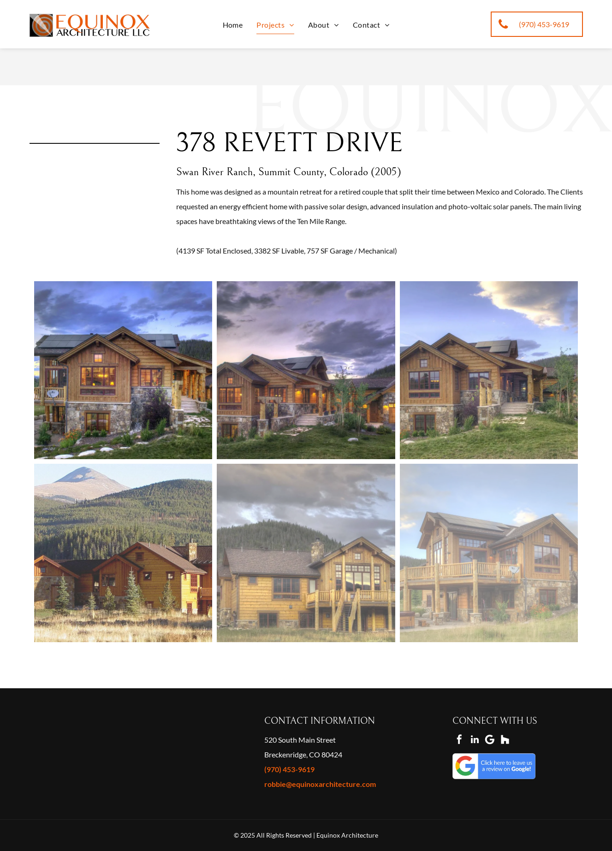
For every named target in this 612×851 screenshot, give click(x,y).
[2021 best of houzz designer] (77, 733)
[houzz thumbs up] (138, 762)
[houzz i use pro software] (77, 762)
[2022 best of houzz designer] (47, 733)
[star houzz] (47, 762)
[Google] (490, 741)
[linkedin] (474, 741)
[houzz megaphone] (108, 762)
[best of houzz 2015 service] (169, 733)
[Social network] (505, 741)
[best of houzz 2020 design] (108, 733)
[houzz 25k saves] (169, 762)
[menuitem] (233, 24)
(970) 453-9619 (289, 769)
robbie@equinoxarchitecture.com (320, 784)
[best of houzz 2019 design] (138, 733)
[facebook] (459, 741)
